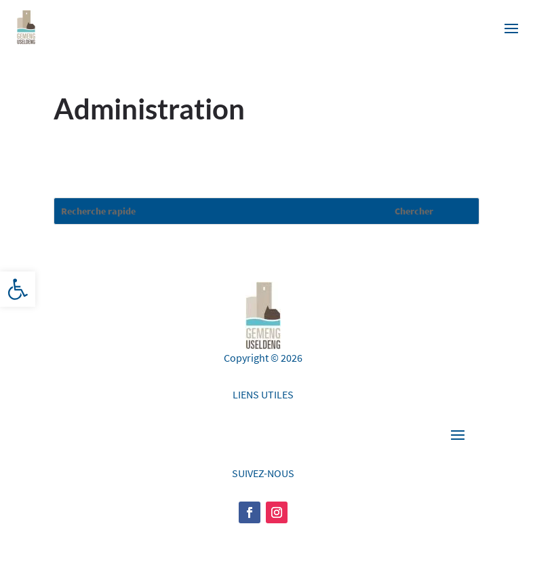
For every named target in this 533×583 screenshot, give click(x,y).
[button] (17, 289)
